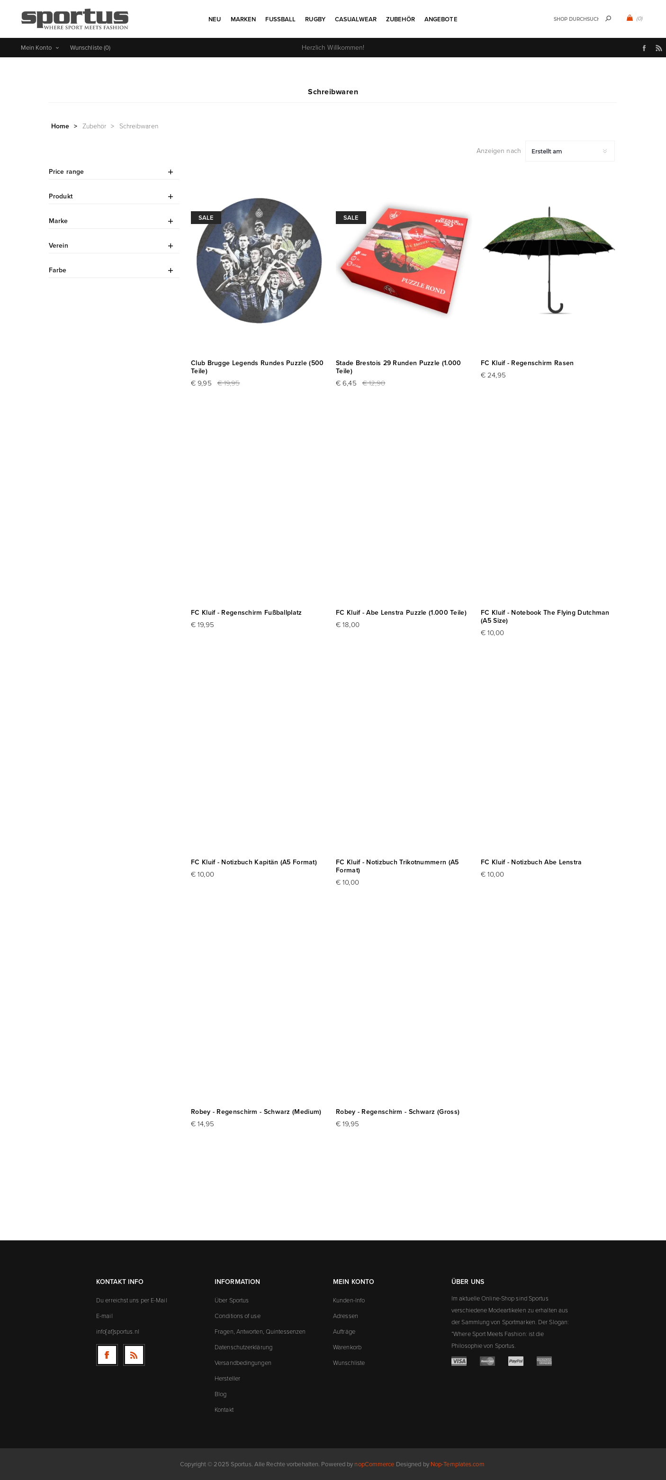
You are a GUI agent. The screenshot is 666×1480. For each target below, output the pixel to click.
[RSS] (134, 1355)
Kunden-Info (349, 1300)
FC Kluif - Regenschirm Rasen (527, 363)
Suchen (608, 18)
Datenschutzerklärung (243, 1347)
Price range (66, 172)
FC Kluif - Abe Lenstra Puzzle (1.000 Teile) (401, 613)
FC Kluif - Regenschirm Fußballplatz (246, 613)
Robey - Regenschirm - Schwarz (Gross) (397, 1112)
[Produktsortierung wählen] (570, 151)
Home (60, 126)
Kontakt (224, 1409)
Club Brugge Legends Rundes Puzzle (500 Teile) (257, 367)
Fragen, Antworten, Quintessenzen (260, 1331)
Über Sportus (232, 1300)
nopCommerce (374, 1464)
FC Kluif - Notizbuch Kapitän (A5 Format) (254, 862)
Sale (206, 217)
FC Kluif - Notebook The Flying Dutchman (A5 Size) (545, 617)
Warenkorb (347, 1347)
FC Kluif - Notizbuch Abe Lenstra (531, 862)
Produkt (60, 196)
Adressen (345, 1315)
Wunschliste (349, 1362)
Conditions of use (238, 1315)
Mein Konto (36, 47)
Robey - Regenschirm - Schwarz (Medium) (256, 1112)
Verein (58, 246)
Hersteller (227, 1378)
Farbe (58, 270)
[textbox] (576, 19)
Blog (220, 1394)
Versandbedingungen (243, 1362)
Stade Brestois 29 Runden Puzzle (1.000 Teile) (398, 367)
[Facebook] (107, 1355)
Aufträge (344, 1331)
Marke (58, 221)
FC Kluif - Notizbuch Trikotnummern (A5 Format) (397, 866)
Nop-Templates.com (458, 1464)
